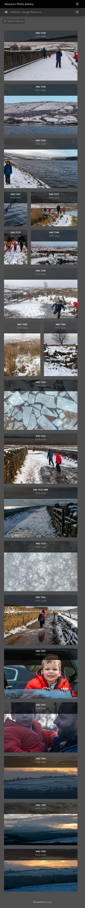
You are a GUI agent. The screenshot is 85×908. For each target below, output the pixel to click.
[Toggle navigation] (77, 4)
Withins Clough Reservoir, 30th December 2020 (27, 12)
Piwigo (48, 902)
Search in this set (13, 21)
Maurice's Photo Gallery (19, 4)
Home (6, 12)
